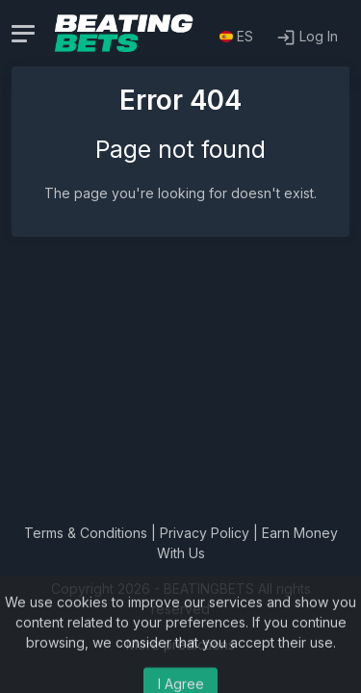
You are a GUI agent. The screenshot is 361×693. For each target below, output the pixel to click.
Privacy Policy (204, 533)
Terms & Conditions (85, 533)
